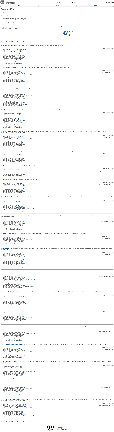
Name (65, 33)
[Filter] (25, 49)
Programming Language (69, 36)
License (66, 32)
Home (19, 5)
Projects (95, 5)
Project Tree (4, 12)
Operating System (68, 35)
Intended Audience (68, 31)
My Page (57, 5)
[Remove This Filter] (20, 19)
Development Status (69, 29)
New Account (111, 2)
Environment (67, 30)
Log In (107, 2)
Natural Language (8, 28)
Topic (65, 38)
